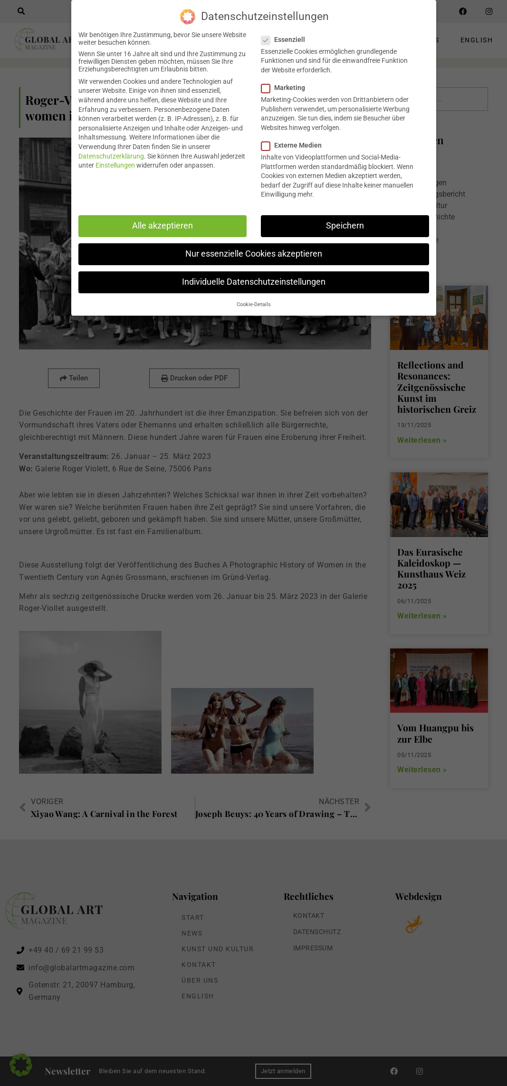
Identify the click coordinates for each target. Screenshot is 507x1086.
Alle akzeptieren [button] (162, 225)
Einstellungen (115, 165)
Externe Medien (294, 145)
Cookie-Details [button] (254, 304)
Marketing (286, 87)
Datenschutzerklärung (111, 155)
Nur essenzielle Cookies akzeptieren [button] (253, 253)
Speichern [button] (345, 225)
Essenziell (286, 39)
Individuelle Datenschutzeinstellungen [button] (253, 281)
